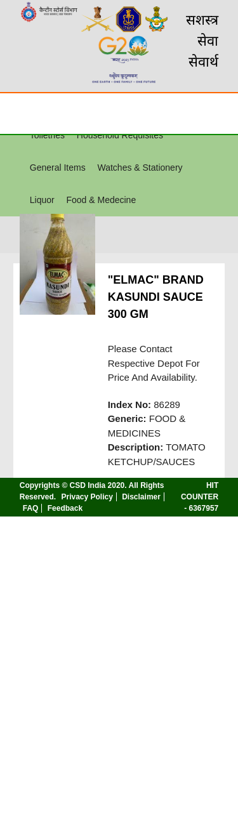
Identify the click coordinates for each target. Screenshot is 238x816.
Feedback (65, 508)
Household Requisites (120, 135)
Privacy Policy (86, 496)
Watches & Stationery (139, 167)
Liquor (42, 200)
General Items (58, 167)
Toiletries (47, 135)
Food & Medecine (101, 200)
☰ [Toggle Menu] (21, 113)
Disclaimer (141, 496)
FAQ (31, 508)
